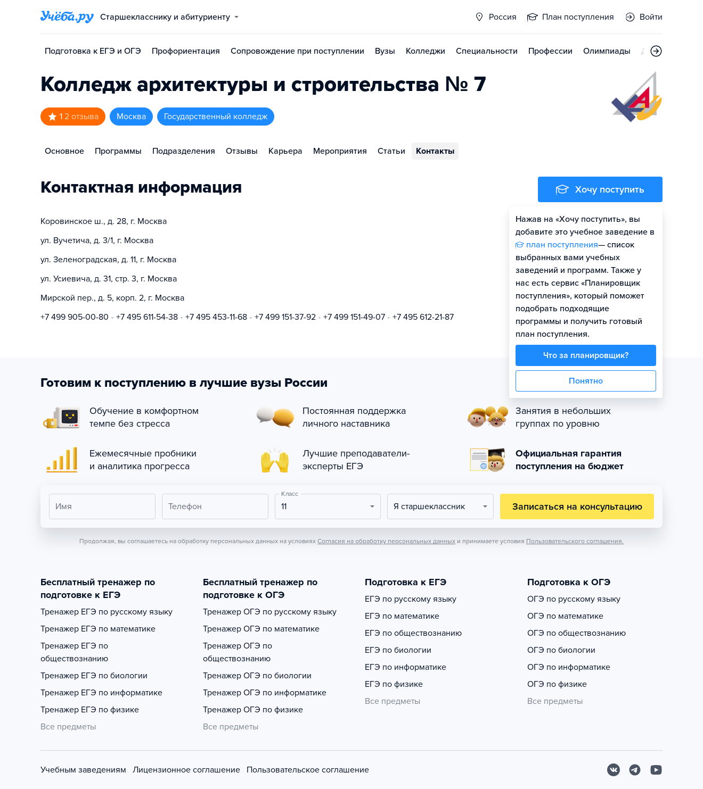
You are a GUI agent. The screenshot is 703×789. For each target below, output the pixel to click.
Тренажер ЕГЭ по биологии (94, 675)
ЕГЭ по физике (394, 684)
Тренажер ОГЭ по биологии (257, 675)
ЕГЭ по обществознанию (413, 633)
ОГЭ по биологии (561, 650)
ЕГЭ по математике (402, 616)
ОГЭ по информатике (568, 667)
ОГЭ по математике (565, 616)
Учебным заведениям (83, 770)
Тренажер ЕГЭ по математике (98, 629)
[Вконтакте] (613, 769)
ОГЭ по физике (557, 684)
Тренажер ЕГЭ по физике (89, 709)
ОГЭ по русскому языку (573, 599)
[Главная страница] (67, 17)
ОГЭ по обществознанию (576, 633)
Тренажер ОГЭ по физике (253, 709)
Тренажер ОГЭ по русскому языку (270, 612)
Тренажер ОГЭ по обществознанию (237, 652)
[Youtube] (656, 769)
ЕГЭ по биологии (398, 650)
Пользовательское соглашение (308, 770)
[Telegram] (634, 769)
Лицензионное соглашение (186, 770)
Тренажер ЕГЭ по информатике (101, 692)
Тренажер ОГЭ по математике (261, 629)
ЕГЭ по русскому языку (410, 599)
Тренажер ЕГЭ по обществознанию (74, 652)
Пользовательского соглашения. (575, 541)
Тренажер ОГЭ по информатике (264, 692)
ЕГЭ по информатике (405, 667)
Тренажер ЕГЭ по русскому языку (106, 612)
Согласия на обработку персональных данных (386, 541)
